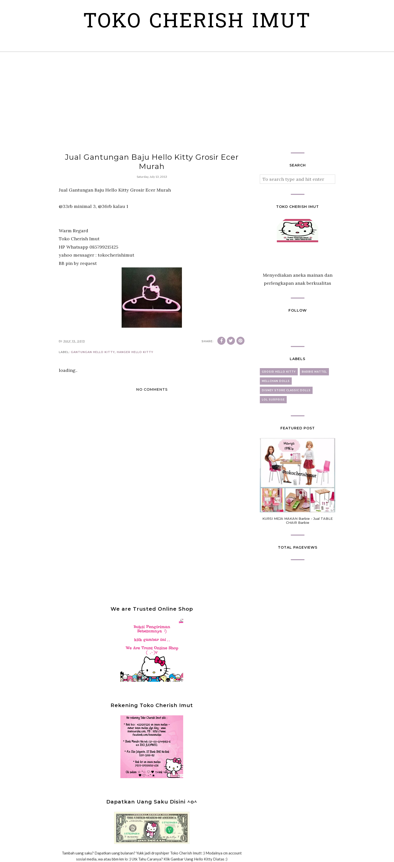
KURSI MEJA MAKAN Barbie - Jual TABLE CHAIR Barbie (297, 520)
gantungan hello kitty (93, 352)
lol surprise (273, 399)
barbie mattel (314, 371)
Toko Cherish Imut (197, 22)
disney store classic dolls (286, 390)
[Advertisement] (197, 102)
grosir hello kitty (279, 371)
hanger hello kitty (135, 352)
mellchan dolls (276, 381)
